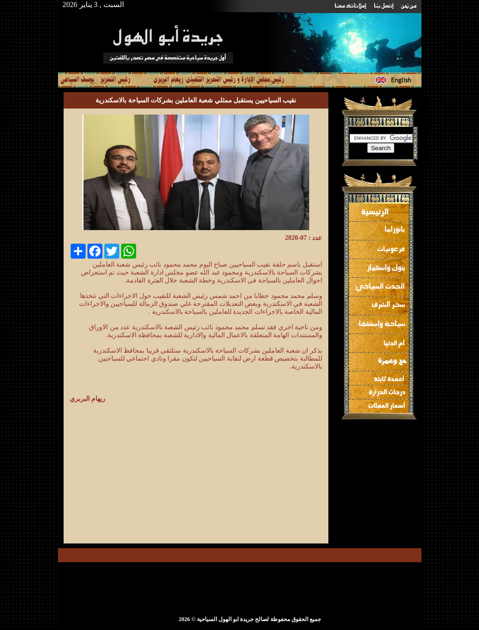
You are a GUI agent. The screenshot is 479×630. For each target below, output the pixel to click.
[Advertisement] (243, 470)
